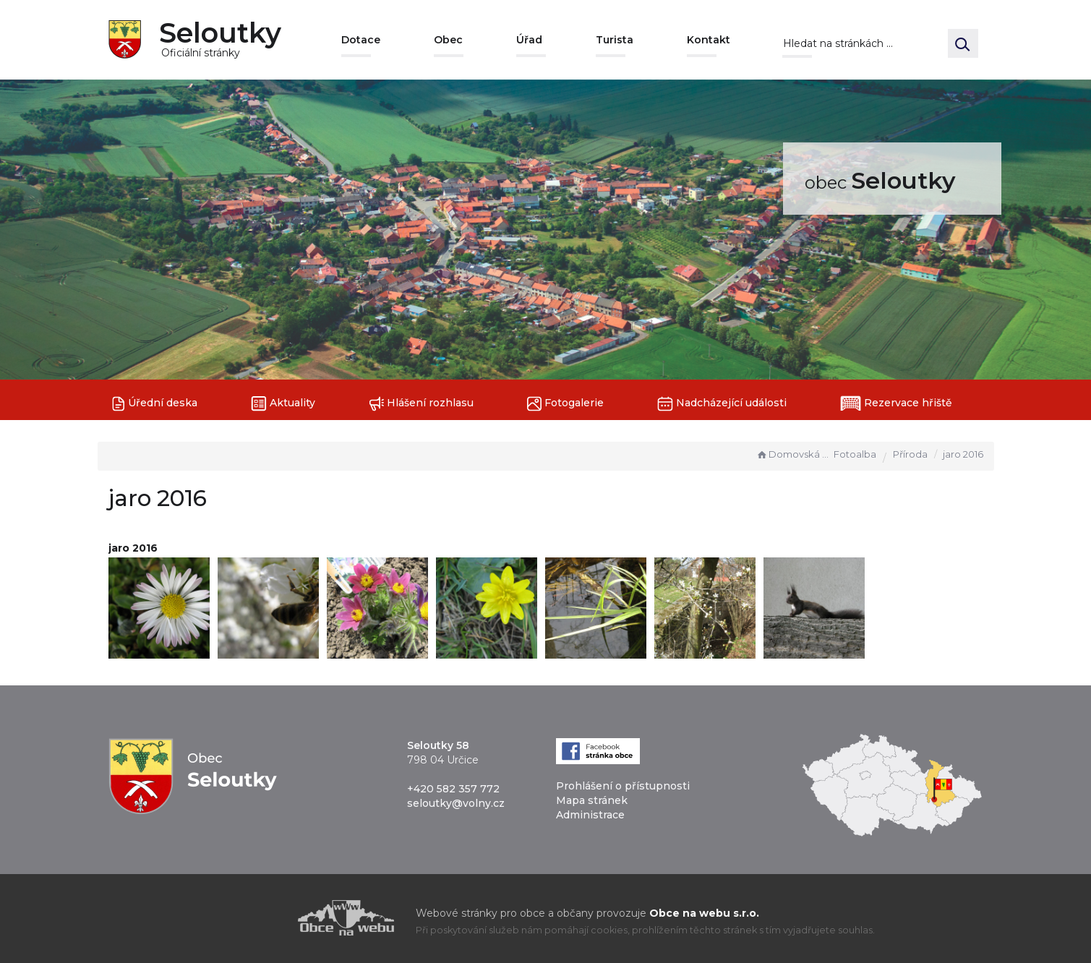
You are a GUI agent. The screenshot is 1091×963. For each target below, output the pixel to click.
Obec (448, 39)
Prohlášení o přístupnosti (623, 785)
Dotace (360, 39)
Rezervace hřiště (896, 403)
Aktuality (283, 403)
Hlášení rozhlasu (421, 403)
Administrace (590, 814)
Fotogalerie (565, 403)
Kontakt (708, 39)
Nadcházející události (722, 403)
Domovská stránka (793, 454)
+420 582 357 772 (453, 788)
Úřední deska (154, 403)
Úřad (529, 39)
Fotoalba (855, 454)
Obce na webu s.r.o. (704, 913)
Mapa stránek (592, 800)
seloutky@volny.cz (456, 803)
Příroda (910, 454)
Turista (614, 39)
